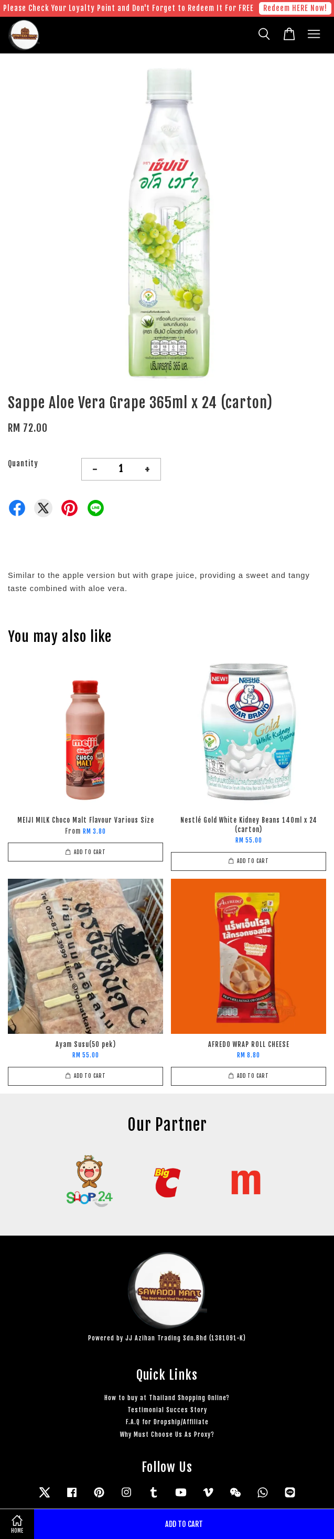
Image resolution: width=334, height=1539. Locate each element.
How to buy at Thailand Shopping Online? (167, 1398)
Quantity (23, 463)
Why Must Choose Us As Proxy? (167, 1434)
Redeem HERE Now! (295, 8)
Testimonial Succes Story (167, 1410)
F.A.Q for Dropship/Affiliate (167, 1422)
